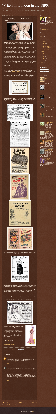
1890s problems (12, 350)
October (43, 41)
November (44, 39)
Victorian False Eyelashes (47, 159)
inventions (26, 350)
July (43, 51)
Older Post (34, 402)
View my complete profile (44, 29)
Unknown (8, 357)
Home (20, 402)
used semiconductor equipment (12, 361)
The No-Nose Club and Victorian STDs (49, 123)
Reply (8, 363)
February (44, 58)
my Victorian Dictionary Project (9, 344)
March (43, 56)
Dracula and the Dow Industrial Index (49, 104)
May (43, 53)
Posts (42, 69)
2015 (42, 36)
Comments (43, 71)
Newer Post (5, 402)
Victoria (8, 367)
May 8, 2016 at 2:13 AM (15, 357)
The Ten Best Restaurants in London (49, 95)
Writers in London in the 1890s (25, 5)
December (44, 38)
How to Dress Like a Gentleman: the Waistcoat (48, 114)
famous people (21, 350)
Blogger (33, 411)
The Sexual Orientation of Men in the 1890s (49, 150)
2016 (42, 34)
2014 (42, 62)
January (43, 60)
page (8, 340)
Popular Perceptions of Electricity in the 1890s (46, 47)
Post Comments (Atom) (11, 404)
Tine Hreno (50, 17)
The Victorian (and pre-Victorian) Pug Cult (49, 141)
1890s (7, 350)
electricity (17, 350)
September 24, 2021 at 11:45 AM (16, 367)
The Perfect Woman (45, 49)
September (44, 43)
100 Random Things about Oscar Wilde (48, 86)
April (43, 54)
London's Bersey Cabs (16, 71)
